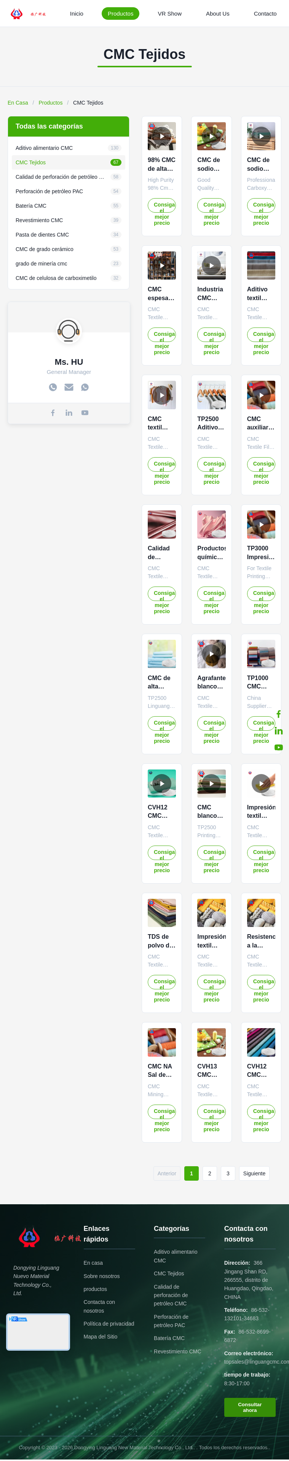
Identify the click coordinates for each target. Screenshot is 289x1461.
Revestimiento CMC (177, 1351)
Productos (121, 13)
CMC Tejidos (169, 1273)
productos (95, 1289)
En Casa (18, 103)
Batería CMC (169, 1338)
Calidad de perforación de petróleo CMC (171, 1295)
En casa (93, 1263)
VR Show (170, 13)
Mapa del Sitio (101, 1337)
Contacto (265, 13)
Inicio (76, 13)
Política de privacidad (109, 1324)
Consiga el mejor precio (164, 207)
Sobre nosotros (102, 1276)
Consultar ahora (250, 1407)
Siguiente (254, 1173)
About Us (218, 13)
